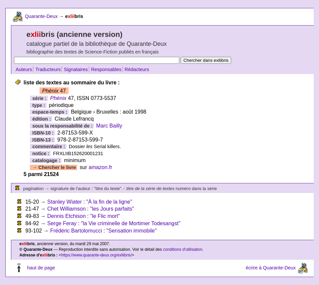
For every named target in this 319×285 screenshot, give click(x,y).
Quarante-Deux (41, 16)
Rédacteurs (137, 69)
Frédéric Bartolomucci (76, 231)
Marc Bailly (109, 126)
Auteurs (24, 69)
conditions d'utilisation (182, 249)
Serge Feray (62, 223)
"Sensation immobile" (131, 231)
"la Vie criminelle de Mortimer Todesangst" (130, 223)
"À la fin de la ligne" (109, 202)
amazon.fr (100, 167)
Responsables (106, 69)
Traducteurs (48, 69)
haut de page (41, 267)
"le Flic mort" (105, 216)
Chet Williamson (66, 209)
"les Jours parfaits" (112, 209)
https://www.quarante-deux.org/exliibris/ (96, 255)
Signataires (76, 69)
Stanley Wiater (64, 202)
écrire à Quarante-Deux (271, 267)
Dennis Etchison (66, 216)
